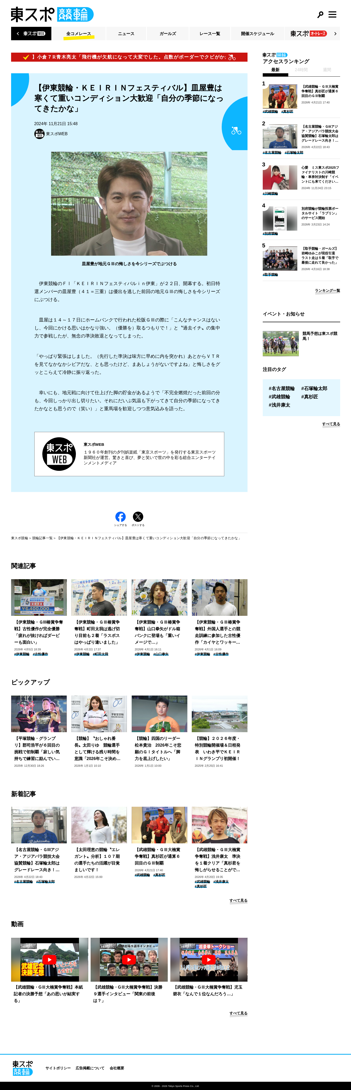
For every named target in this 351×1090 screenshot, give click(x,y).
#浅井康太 (221, 882)
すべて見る (238, 900)
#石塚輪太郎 (45, 882)
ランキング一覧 (327, 290)
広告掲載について (90, 1068)
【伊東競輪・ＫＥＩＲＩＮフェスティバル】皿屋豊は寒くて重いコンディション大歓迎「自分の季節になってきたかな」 (149, 538)
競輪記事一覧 (42, 538)
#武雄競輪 (142, 875)
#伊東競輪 (21, 654)
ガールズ (167, 33)
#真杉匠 (159, 875)
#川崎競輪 (270, 194)
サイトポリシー (58, 1068)
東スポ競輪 (19, 538)
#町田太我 (100, 654)
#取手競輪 (270, 275)
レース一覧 (210, 33)
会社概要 (117, 1068)
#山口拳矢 (161, 654)
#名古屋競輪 (23, 882)
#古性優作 (40, 654)
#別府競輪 (270, 234)
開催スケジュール (257, 33)
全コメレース (78, 33)
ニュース (126, 33)
